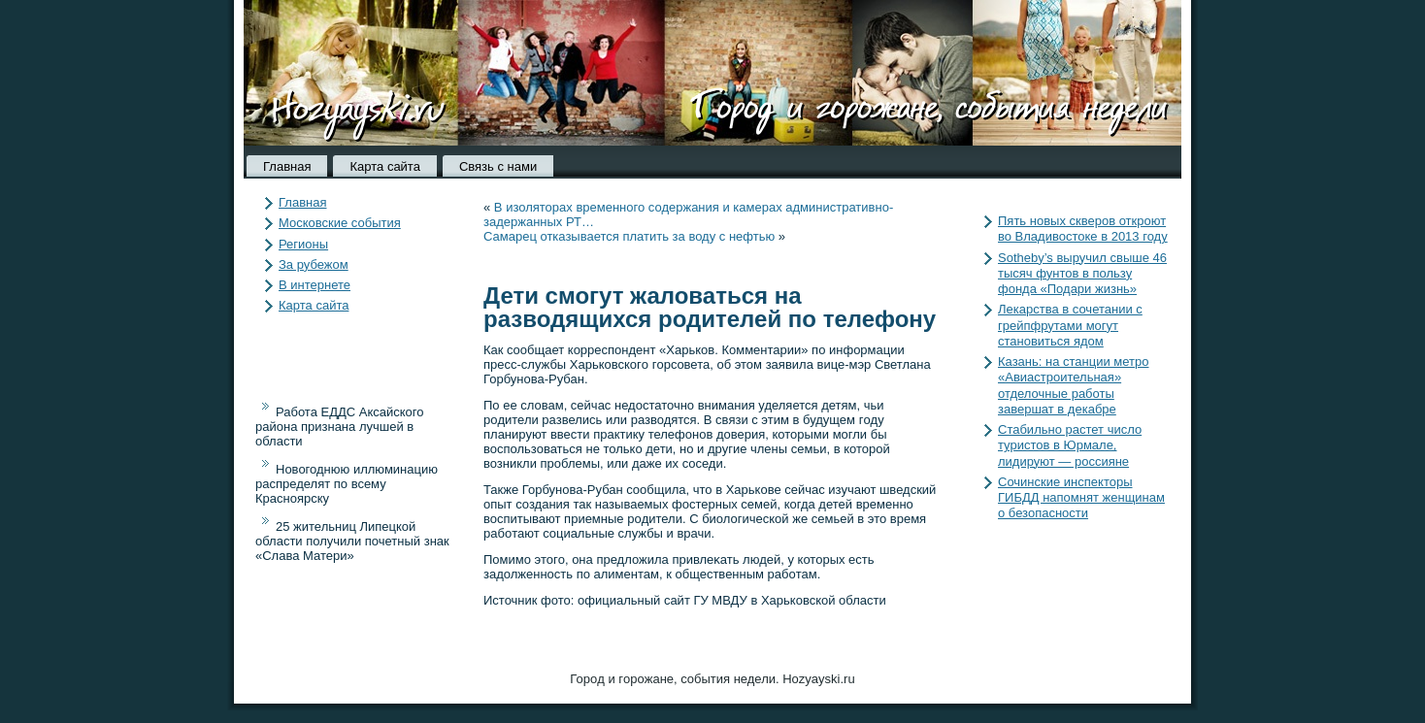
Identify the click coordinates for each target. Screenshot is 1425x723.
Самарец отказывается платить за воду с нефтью (629, 236)
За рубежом (313, 264)
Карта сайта (384, 166)
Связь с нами (498, 166)
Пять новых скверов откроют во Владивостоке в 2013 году (1083, 229)
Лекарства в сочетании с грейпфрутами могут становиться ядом (1070, 325)
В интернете (314, 285)
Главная (287, 166)
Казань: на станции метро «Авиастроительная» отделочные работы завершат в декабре (1073, 385)
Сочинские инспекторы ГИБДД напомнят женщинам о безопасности (1081, 498)
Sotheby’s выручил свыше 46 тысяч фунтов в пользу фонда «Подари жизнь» (1082, 273)
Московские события (340, 222)
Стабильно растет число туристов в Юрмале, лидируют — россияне (1070, 445)
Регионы (303, 244)
